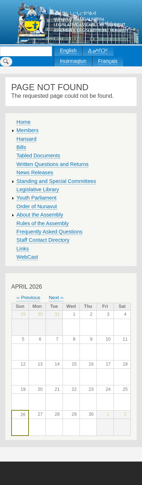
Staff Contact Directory (43, 240)
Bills (21, 147)
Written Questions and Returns (53, 164)
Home (24, 122)
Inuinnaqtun (73, 61)
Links (23, 249)
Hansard (26, 139)
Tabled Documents (38, 155)
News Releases (35, 172)
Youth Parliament (37, 198)
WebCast (27, 257)
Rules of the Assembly (43, 223)
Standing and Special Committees (56, 181)
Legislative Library (38, 189)
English (68, 50)
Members (28, 130)
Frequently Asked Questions (50, 232)
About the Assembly (40, 215)
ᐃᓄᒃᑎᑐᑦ (98, 50)
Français (107, 61)
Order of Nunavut (37, 206)
